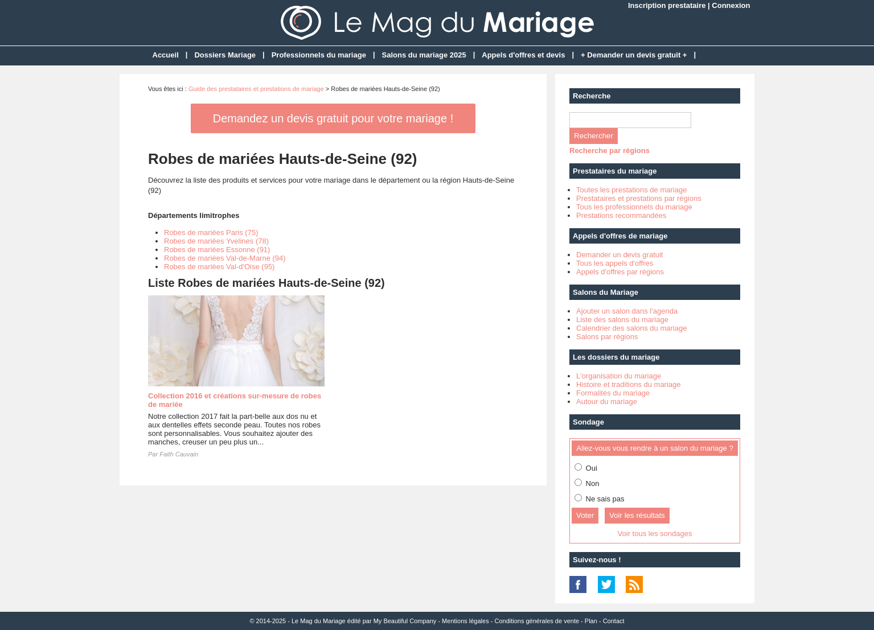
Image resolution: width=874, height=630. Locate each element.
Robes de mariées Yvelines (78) (216, 241)
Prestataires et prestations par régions (638, 198)
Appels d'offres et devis (523, 55)
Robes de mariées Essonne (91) (217, 249)
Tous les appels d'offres (614, 263)
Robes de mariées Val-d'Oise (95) (219, 266)
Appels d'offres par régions (620, 271)
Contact (614, 620)
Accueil (166, 55)
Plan (591, 620)
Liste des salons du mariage (622, 319)
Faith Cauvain (178, 454)
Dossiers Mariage (225, 55)
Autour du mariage (606, 401)
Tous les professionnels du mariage (634, 207)
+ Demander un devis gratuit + (634, 55)
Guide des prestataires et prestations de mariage (256, 88)
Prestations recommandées (621, 215)
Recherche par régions (609, 150)
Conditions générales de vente (536, 620)
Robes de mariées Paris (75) (211, 232)
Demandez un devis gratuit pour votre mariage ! (333, 118)
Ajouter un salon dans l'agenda (627, 311)
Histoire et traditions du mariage (628, 384)
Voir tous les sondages (655, 533)
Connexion (731, 5)
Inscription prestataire (667, 5)
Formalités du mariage (613, 393)
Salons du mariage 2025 (424, 55)
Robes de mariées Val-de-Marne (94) (225, 258)
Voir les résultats (637, 515)
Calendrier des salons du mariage (631, 328)
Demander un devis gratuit (619, 254)
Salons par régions (607, 336)
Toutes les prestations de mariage (631, 190)
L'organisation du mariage (618, 376)
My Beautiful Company (405, 620)
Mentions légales (465, 620)
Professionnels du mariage (319, 55)
